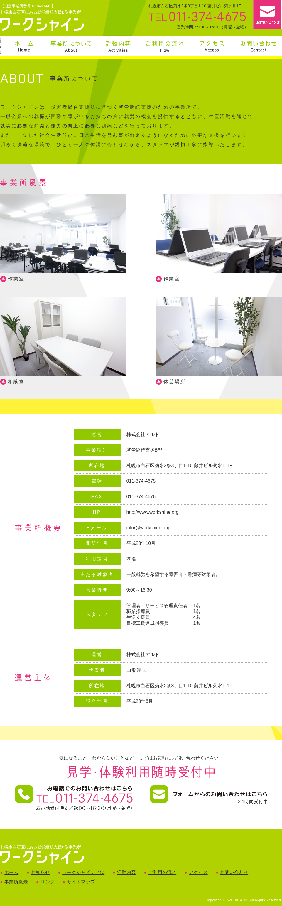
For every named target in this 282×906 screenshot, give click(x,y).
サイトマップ (81, 881)
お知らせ (40, 872)
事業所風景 (16, 881)
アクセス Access (211, 46)
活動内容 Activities (117, 46)
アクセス (198, 872)
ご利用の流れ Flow (164, 46)
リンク (47, 881)
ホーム (11, 872)
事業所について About (71, 46)
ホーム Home (24, 46)
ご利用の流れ (162, 872)
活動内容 (126, 872)
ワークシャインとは (83, 872)
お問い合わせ (234, 872)
